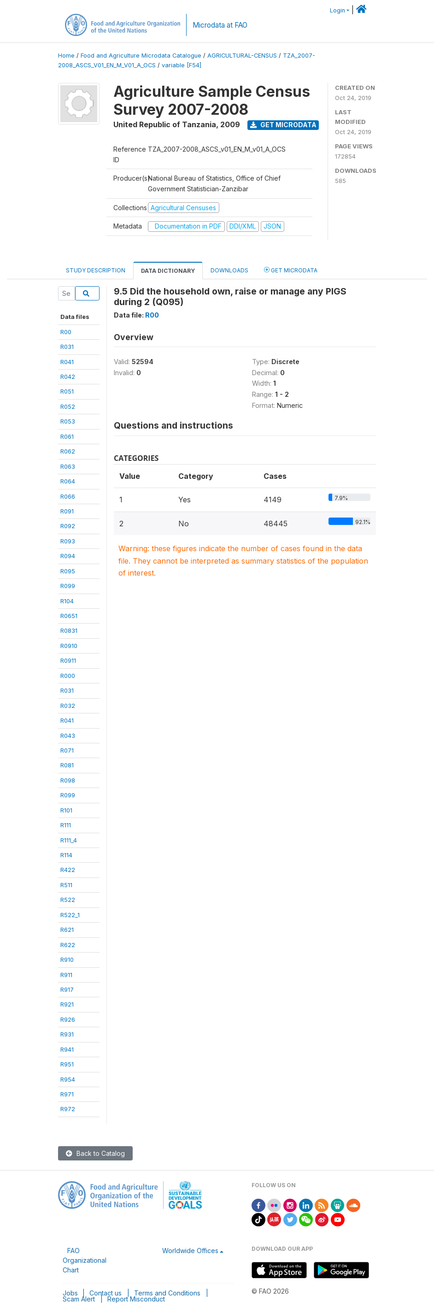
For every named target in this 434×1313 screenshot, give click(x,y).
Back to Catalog (95, 1153)
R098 (67, 780)
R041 (67, 361)
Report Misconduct (136, 1299)
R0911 (68, 660)
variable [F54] (181, 65)
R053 (67, 421)
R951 (67, 1064)
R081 (67, 765)
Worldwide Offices (190, 1250)
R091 (67, 511)
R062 (67, 451)
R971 (67, 1094)
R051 (67, 391)
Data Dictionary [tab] (168, 270)
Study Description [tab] (95, 270)
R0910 (68, 645)
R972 (67, 1109)
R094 (67, 555)
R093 (67, 541)
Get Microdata (283, 125)
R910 (67, 959)
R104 (67, 601)
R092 (67, 526)
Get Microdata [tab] (290, 270)
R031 (67, 346)
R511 (66, 885)
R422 (67, 869)
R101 (66, 810)
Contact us (105, 1293)
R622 (67, 944)
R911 (66, 974)
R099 (67, 585)
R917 (67, 989)
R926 (67, 1019)
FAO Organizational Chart (84, 1260)
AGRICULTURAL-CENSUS (242, 55)
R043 (67, 735)
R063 (67, 466)
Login (337, 10)
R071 (67, 750)
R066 (67, 496)
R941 (67, 1049)
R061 (67, 436)
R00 (65, 332)
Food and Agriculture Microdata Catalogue (141, 55)
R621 (67, 929)
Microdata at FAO (220, 25)
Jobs (70, 1293)
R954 (67, 1079)
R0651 (68, 615)
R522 (67, 899)
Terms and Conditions (167, 1293)
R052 (67, 406)
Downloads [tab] (229, 270)
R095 (67, 571)
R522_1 (70, 915)
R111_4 (68, 840)
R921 (67, 1004)
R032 (67, 705)
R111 (65, 825)
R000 (67, 675)
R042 (67, 376)
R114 (66, 855)
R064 (67, 481)
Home (66, 55)
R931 (67, 1034)
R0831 (68, 630)
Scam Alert (79, 1299)
